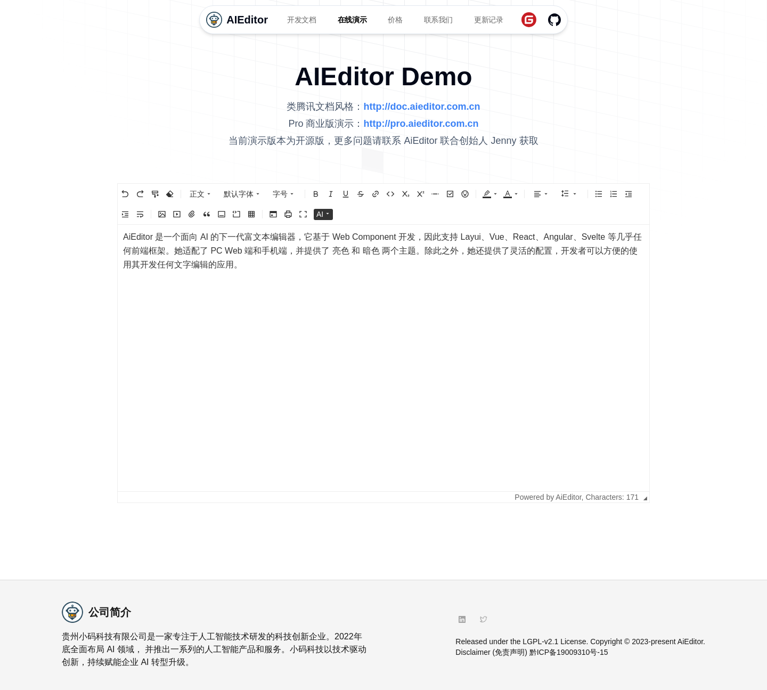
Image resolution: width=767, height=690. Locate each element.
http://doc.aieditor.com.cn (421, 106)
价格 (395, 19)
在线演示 (352, 19)
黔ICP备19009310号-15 (568, 652)
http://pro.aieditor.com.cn (421, 123)
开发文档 (301, 19)
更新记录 (488, 19)
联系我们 (438, 19)
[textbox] (383, 358)
